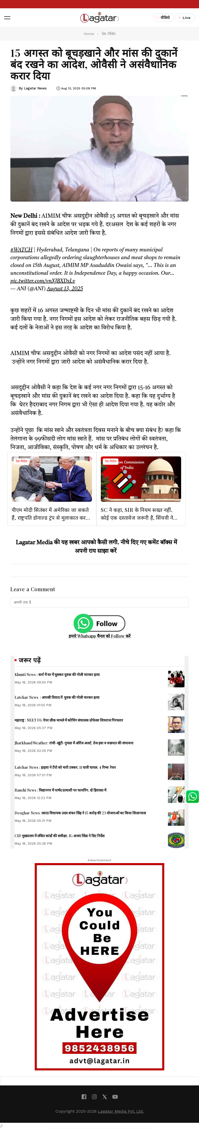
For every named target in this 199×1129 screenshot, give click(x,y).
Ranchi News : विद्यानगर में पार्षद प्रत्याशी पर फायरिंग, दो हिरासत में (60, 790)
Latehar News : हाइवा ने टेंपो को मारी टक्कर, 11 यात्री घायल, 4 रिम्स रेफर (65, 767)
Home (89, 34)
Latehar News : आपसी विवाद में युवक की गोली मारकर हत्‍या (57, 697)
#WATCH (21, 250)
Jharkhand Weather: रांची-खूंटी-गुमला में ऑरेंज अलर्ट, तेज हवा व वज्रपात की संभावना (74, 742)
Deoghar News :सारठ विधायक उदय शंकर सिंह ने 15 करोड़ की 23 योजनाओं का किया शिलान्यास (80, 812)
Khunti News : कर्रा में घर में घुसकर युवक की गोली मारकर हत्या (57, 674)
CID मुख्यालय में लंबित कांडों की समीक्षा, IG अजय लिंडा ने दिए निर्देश (60, 835)
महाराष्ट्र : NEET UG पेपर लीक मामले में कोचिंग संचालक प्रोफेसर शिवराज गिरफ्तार (69, 720)
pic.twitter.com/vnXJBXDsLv (42, 281)
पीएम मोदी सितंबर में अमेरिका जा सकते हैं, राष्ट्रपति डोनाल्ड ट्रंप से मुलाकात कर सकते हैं (50, 517)
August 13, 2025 (65, 289)
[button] (7, 18)
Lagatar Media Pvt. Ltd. (121, 1111)
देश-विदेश (21, 461)
